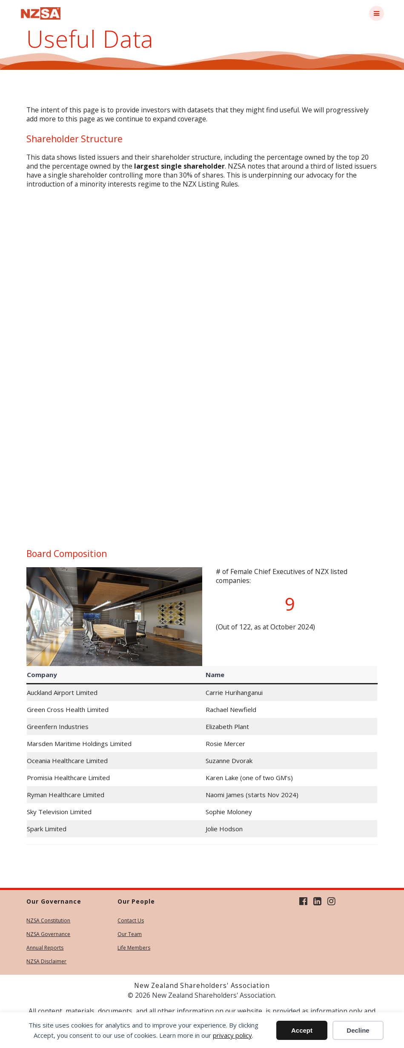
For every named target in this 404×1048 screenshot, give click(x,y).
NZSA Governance (48, 934)
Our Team (129, 934)
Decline (358, 1030)
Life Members (133, 947)
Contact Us (130, 920)
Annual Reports (44, 947)
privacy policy (232, 1035)
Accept (301, 1030)
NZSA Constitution (48, 920)
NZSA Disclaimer (46, 961)
